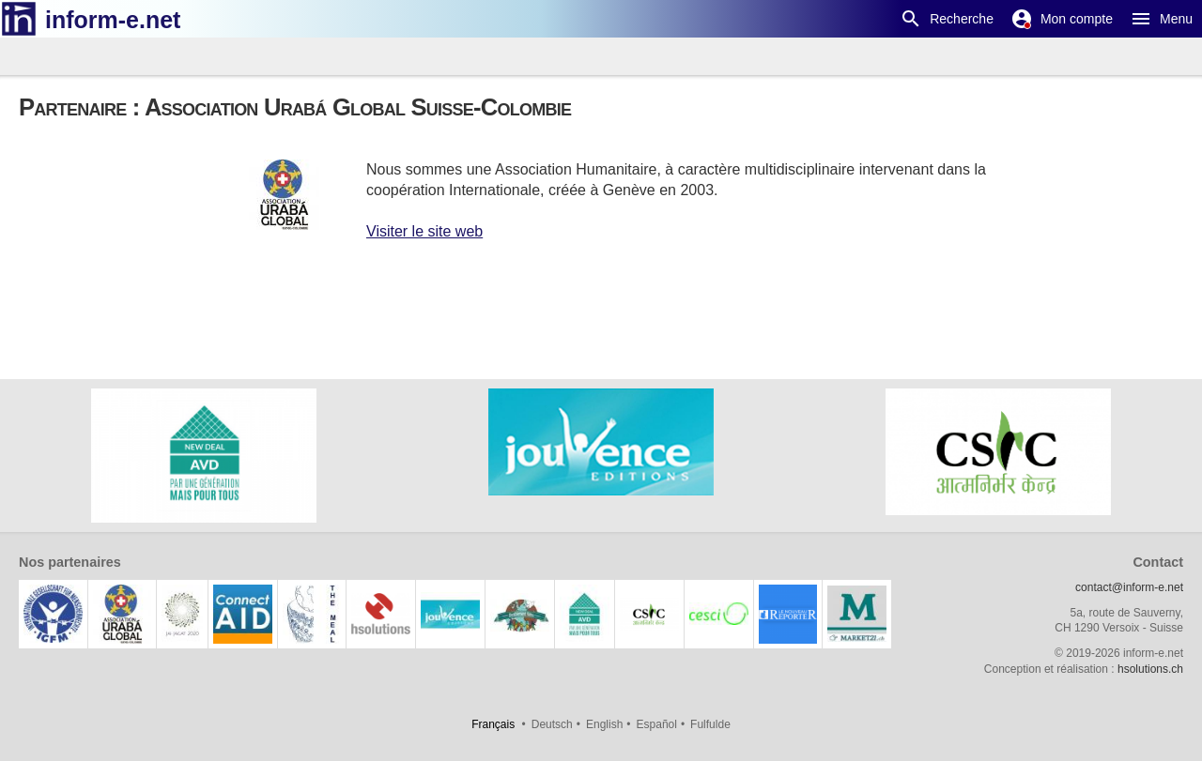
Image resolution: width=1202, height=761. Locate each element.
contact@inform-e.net (1129, 587)
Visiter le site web (424, 231)
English (604, 724)
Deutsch (552, 724)
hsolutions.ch (1150, 669)
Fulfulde (710, 724)
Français (493, 724)
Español (657, 724)
